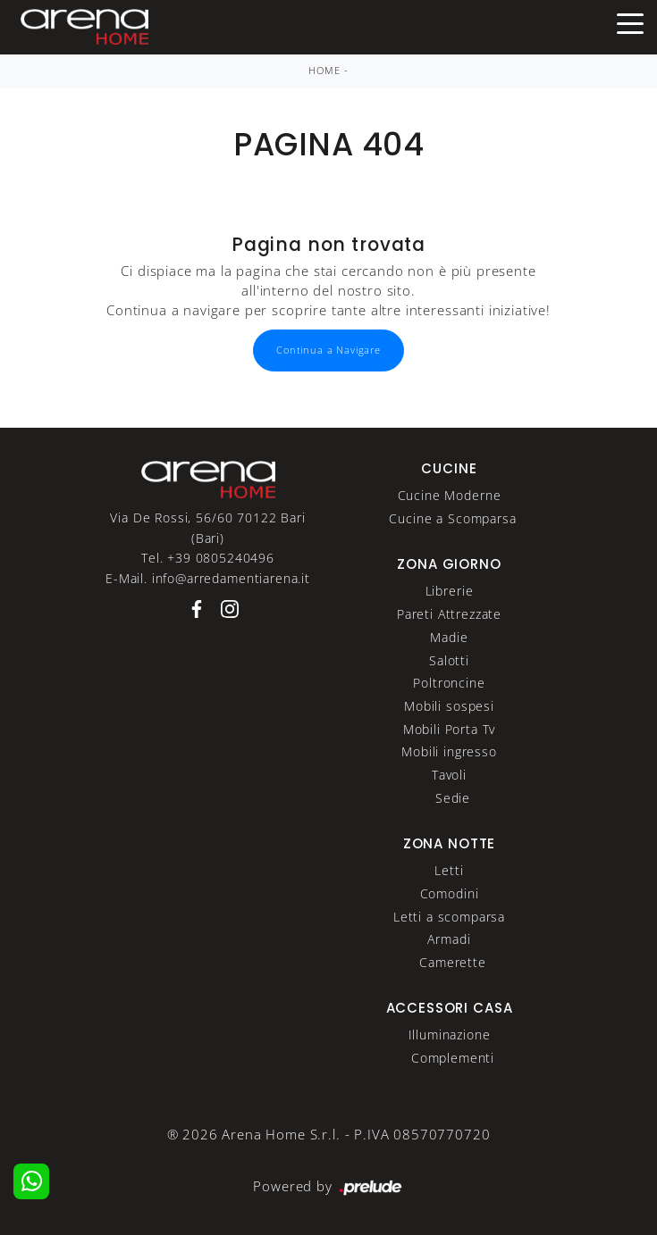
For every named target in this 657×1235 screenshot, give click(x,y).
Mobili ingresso (449, 751)
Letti (448, 870)
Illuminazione (450, 1034)
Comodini (449, 893)
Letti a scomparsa (449, 916)
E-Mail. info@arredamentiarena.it (207, 578)
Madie (448, 637)
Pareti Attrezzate (449, 613)
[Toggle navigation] (630, 22)
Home (324, 70)
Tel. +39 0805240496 (207, 557)
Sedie (452, 797)
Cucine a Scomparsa (452, 518)
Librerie (449, 590)
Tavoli (449, 774)
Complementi (452, 1057)
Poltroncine (448, 682)
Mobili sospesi (449, 705)
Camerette (452, 962)
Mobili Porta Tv (449, 729)
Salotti (449, 660)
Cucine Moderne (449, 495)
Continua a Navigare (328, 350)
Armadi (448, 938)
